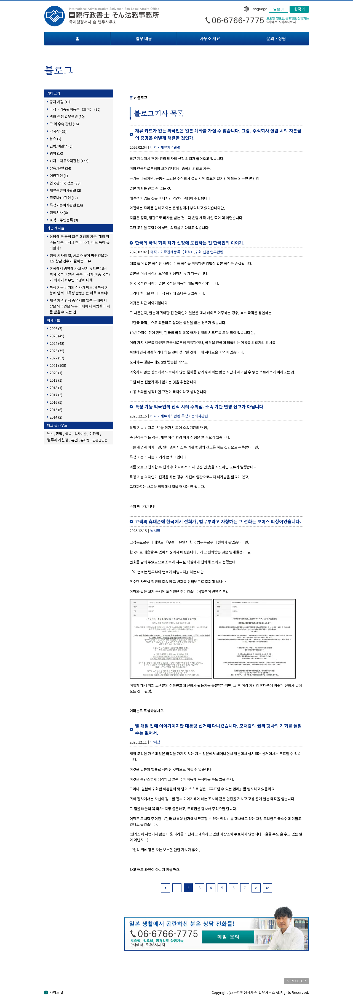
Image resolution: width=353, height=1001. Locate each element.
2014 (56, 417)
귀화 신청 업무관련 (209, 251)
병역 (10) (56, 153)
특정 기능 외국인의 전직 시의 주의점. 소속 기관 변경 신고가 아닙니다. (200, 406)
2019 (56, 380)
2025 (57, 335)
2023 (57, 350)
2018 (56, 387)
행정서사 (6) (59, 212)
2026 (56, 328)
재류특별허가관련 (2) (65, 190)
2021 (58, 365)
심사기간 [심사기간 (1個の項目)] (80, 433)
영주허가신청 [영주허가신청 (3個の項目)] (57, 440)
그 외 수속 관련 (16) (64, 123)
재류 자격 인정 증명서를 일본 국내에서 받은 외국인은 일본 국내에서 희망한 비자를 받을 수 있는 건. (80, 306)
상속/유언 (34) (60, 168)
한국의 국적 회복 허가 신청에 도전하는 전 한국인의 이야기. (190, 242)
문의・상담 (276, 38)
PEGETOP (298, 980)
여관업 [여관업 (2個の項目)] (94, 433)
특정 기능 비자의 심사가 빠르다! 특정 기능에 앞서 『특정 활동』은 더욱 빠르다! (79, 290)
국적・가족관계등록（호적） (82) (75, 109)
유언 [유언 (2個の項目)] (74, 440)
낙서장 (155, 530)
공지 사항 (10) (60, 101)
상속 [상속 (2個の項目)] (68, 433)
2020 (56, 372)
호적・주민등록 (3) (64, 220)
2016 (56, 402)
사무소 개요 (210, 38)
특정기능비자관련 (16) (66, 205)
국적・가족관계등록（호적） (172, 251)
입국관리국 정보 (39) (65, 183)
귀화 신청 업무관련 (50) (67, 116)
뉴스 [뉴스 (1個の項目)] (50, 433)
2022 (57, 357)
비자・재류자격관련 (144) (69, 160)
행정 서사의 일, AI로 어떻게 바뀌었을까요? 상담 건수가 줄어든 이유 (79, 258)
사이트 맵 (57, 992)
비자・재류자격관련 (165, 147)
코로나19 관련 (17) (64, 197)
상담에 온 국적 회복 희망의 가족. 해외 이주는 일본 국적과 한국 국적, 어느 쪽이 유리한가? (79, 242)
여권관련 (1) (59, 175)
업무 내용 (144, 38)
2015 (56, 409)
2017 (56, 394)
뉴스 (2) (55, 138)
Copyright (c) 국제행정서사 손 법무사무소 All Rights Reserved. (260, 992)
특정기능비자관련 (194, 416)
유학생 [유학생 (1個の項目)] (85, 440)
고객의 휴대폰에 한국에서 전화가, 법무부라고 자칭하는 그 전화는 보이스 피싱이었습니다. (218, 521)
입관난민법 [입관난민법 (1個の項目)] (100, 440)
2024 (57, 343)
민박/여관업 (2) (61, 146)
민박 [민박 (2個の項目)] (59, 433)
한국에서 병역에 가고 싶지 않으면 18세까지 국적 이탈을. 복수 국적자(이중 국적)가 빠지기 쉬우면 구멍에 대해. (80, 274)
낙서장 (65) (58, 131)
